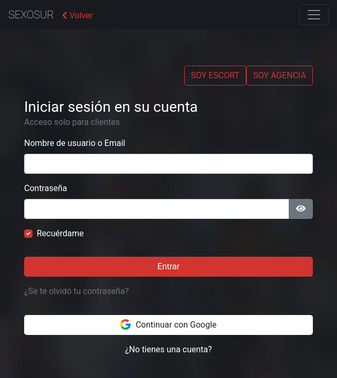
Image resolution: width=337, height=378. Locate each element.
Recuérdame (60, 233)
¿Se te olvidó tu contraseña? (76, 291)
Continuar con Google (168, 324)
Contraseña (45, 188)
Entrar (168, 266)
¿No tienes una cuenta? (168, 349)
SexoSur (31, 14)
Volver (77, 15)
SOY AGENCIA (279, 75)
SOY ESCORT (215, 75)
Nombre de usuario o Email (74, 143)
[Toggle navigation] (314, 14)
